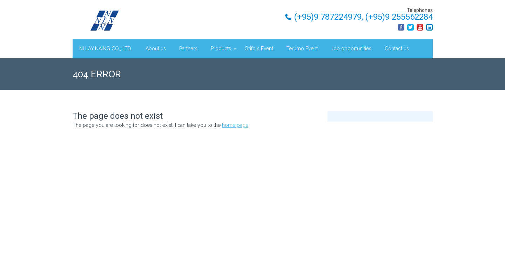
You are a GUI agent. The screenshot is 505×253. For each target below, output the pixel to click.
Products (221, 48)
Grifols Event (258, 48)
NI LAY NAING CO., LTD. (105, 48)
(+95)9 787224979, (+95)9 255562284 (359, 17)
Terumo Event (302, 48)
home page (235, 125)
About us (156, 48)
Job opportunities (351, 48)
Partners (188, 48)
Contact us (397, 48)
